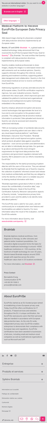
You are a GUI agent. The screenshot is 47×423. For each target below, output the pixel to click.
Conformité (5, 402)
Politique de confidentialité (10, 394)
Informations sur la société (10, 389)
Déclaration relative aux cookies (12, 398)
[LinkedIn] (3, 355)
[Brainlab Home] (7, 420)
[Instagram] (15, 355)
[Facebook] (7, 355)
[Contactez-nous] (44, 355)
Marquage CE (6, 411)
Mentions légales (7, 407)
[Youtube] (11, 355)
